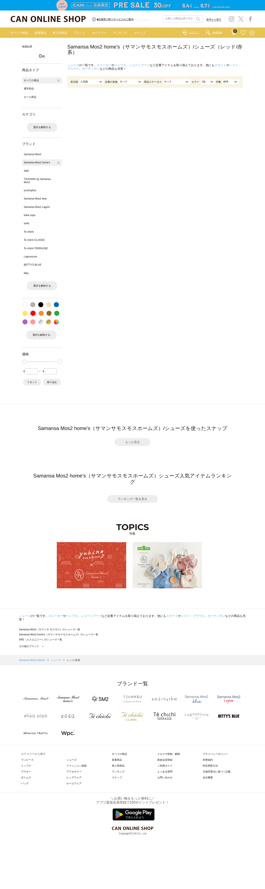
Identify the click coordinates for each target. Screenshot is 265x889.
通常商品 (29, 88)
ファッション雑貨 (76, 765)
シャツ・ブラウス (192, 616)
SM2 (26, 170)
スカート (220, 65)
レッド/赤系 (73, 660)
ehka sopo (29, 215)
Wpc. (26, 273)
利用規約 (208, 759)
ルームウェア (74, 783)
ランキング (120, 32)
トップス (26, 765)
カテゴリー (99, 32)
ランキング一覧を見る (132, 499)
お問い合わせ (164, 777)
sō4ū (26, 223)
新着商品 (40, 32)
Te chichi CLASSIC (34, 240)
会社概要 (208, 777)
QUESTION (252, 33)
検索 (198, 19)
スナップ (140, 32)
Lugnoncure (30, 256)
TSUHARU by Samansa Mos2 (37, 181)
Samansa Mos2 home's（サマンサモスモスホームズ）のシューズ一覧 (58, 634)
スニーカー (104, 65)
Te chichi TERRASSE (36, 248)
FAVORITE (243, 32)
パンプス (120, 65)
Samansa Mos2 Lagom (37, 207)
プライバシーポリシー (215, 754)
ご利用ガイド (164, 765)
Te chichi (29, 231)
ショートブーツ (139, 65)
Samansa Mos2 (32, 154)
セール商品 (30, 97)
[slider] (24, 362)
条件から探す (213, 19)
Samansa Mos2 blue (35, 198)
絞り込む (52, 382)
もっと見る (132, 442)
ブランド (79, 32)
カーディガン (91, 68)
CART (233, 31)
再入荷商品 (60, 32)
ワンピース (27, 759)
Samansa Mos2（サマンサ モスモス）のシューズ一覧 (49, 629)
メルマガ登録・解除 (168, 754)
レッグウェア (74, 777)
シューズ (73, 65)
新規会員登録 (164, 759)
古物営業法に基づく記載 (217, 771)
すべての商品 (19, 32)
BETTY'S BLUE (32, 264)
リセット (32, 382)
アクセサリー (74, 771)
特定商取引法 (210, 765)
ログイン (194, 32)
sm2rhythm (30, 190)
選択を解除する (42, 127)
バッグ (25, 783)
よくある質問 (164, 771)
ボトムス (26, 777)
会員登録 (217, 32)
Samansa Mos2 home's (37, 162)
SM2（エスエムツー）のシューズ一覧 (40, 639)
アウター (26, 771)
